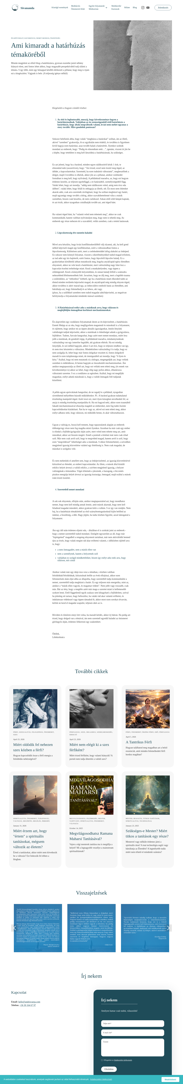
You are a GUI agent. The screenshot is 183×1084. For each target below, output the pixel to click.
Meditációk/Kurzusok (116, 7)
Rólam (127, 7)
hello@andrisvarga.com (29, 1002)
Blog (135, 7)
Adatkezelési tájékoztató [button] (101, 1079)
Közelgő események (60, 7)
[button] (98, 7)
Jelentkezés (163, 7)
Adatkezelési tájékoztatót (123, 1060)
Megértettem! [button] (170, 1079)
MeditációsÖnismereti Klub (78, 7)
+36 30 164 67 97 (28, 1005)
